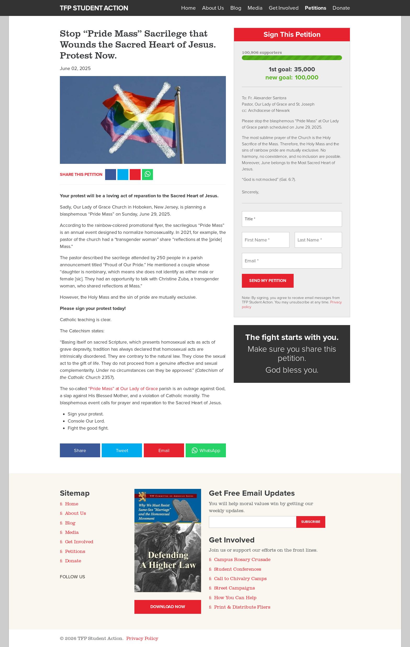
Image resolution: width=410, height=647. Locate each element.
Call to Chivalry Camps (240, 578)
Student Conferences (237, 569)
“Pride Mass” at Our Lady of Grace (123, 388)
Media (255, 8)
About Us (213, 8)
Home (188, 8)
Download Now (167, 606)
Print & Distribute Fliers (242, 607)
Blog (235, 8)
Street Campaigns (234, 588)
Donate (341, 8)
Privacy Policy (142, 638)
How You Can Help (235, 597)
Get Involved (284, 8)
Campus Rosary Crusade (242, 559)
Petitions (315, 8)
